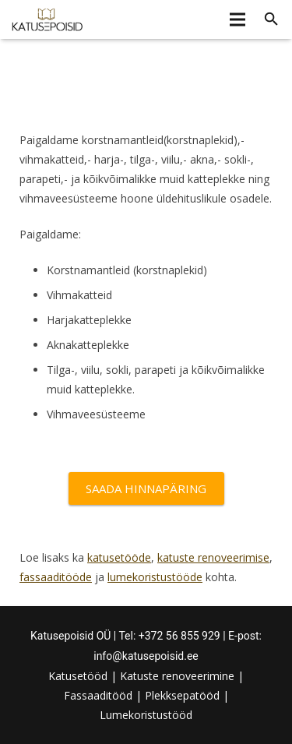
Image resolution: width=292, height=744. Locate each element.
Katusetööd (77, 675)
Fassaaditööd (98, 695)
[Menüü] (236, 19)
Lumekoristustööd (146, 714)
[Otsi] (271, 19)
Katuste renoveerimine (177, 675)
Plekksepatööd (182, 695)
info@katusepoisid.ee (146, 656)
